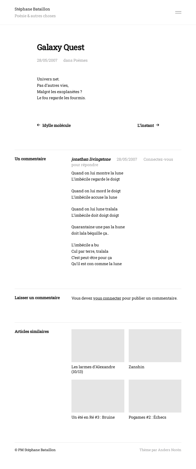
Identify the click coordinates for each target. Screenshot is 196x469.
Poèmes (80, 60)
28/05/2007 (47, 60)
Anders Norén (169, 449)
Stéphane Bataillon (32, 9)
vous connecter (107, 298)
